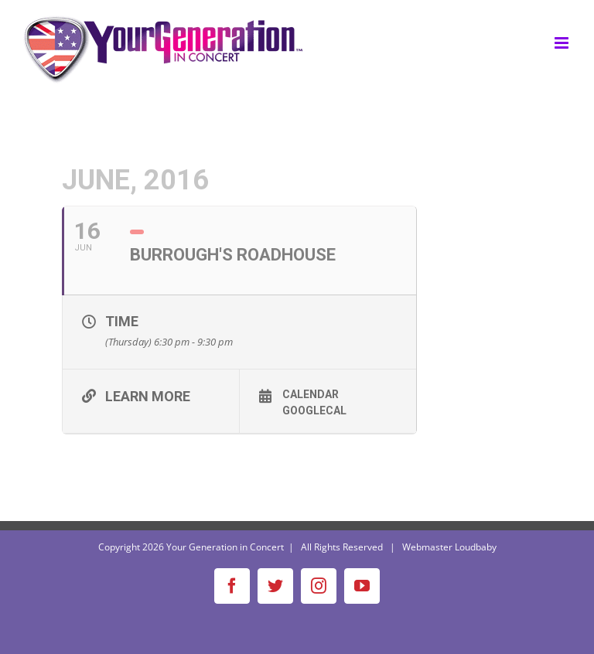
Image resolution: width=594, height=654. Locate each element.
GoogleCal (314, 410)
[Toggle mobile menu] (563, 43)
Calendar (310, 394)
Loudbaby (476, 547)
